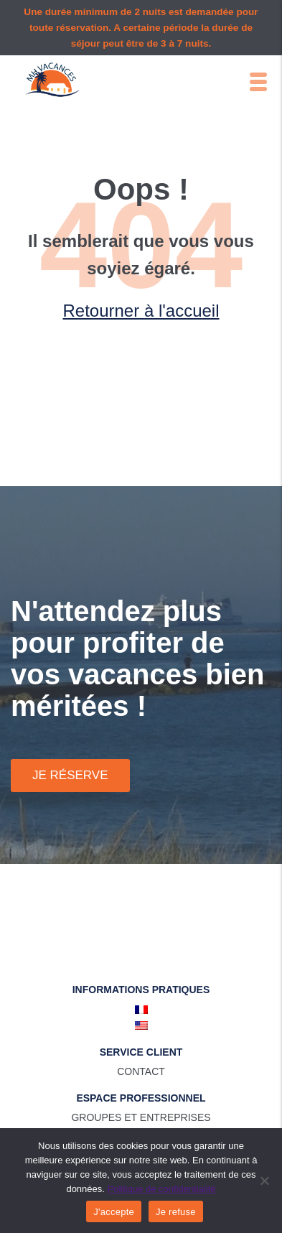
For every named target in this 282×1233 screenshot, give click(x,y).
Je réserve (70, 775)
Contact (141, 1071)
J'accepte (113, 1211)
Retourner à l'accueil (140, 310)
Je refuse (176, 1211)
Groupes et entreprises (140, 1117)
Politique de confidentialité (162, 1188)
